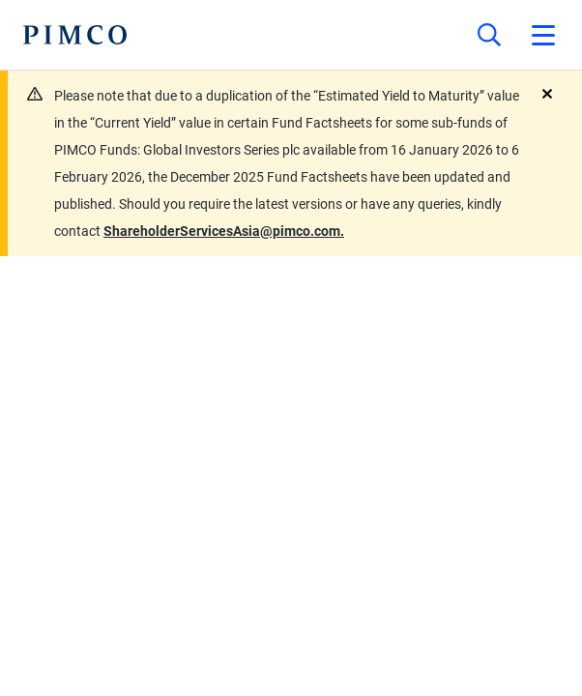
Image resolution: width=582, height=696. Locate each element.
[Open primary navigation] (543, 34)
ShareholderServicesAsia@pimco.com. (223, 231)
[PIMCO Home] (75, 34)
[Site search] (489, 34)
